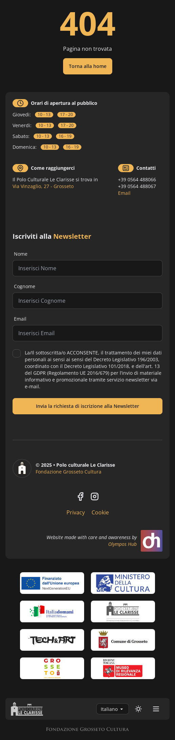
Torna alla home (87, 66)
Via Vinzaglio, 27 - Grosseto (43, 186)
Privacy (75, 512)
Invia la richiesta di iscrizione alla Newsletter (87, 406)
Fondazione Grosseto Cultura (68, 471)
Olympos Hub (122, 544)
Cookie (100, 512)
